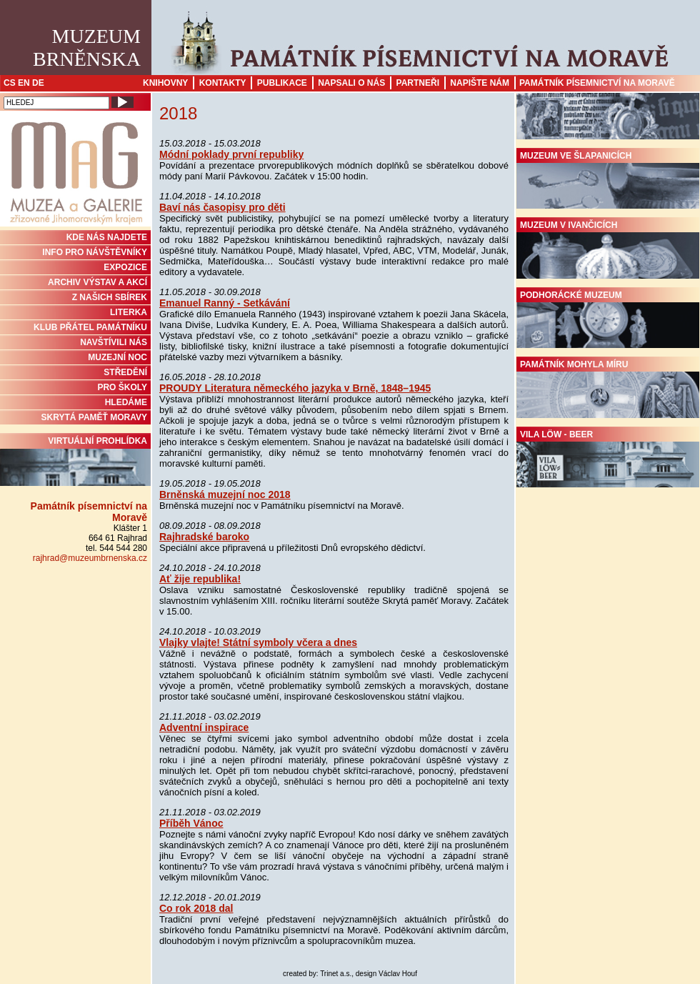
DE (38, 83)
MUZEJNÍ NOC (117, 357)
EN (24, 83)
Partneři (417, 83)
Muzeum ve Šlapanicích (607, 180)
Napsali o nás (351, 83)
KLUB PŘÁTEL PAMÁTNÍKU (90, 327)
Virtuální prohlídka (75, 461)
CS (10, 83)
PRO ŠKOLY (122, 387)
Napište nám (479, 83)
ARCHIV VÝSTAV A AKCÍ (97, 282)
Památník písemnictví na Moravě (597, 83)
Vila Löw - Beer (607, 458)
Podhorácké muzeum (607, 319)
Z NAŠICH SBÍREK (109, 297)
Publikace (282, 83)
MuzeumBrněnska (87, 47)
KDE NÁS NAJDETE (106, 237)
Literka (128, 312)
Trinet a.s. (335, 974)
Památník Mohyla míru (607, 388)
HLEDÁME (126, 402)
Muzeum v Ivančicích (607, 249)
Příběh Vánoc (191, 823)
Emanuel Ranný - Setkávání (224, 303)
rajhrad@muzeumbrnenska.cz (90, 558)
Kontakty (222, 83)
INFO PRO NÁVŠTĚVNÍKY (94, 252)
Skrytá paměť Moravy (94, 417)
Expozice (125, 267)
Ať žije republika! (200, 579)
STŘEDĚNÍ (125, 372)
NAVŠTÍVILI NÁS (113, 342)
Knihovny (165, 83)
